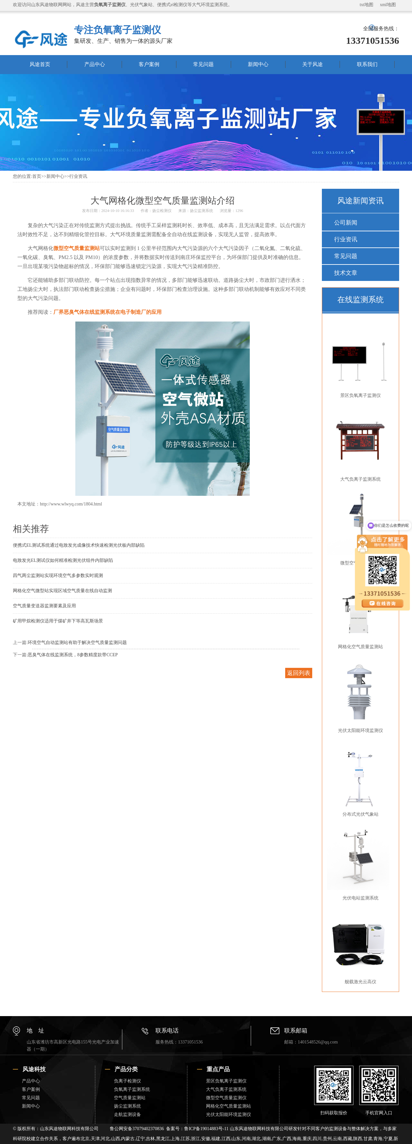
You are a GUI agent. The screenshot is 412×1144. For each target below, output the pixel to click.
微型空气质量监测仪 (359, 528)
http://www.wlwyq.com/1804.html (71, 504)
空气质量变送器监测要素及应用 (44, 605)
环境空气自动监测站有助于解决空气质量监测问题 (77, 642)
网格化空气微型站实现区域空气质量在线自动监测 (62, 590)
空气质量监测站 (129, 1097)
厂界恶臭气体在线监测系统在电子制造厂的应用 (107, 312)
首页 (36, 176)
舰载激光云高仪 (359, 946)
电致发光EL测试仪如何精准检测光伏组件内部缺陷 (63, 560)
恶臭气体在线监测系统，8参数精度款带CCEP (73, 654)
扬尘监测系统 (201, 210)
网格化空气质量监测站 (228, 1106)
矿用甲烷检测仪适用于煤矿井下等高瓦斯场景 (58, 621)
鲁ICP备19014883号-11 (206, 1128)
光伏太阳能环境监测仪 (359, 695)
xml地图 (388, 4)
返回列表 (298, 673)
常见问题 (203, 64)
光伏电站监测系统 (359, 863)
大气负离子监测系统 (359, 444)
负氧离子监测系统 (132, 1089)
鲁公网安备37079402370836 (137, 1128)
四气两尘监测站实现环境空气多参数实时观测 (58, 575)
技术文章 (345, 273)
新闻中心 (258, 64)
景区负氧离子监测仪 (359, 360)
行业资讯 (78, 176)
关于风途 (312, 64)
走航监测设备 (127, 1114)
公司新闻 (345, 222)
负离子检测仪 (127, 1081)
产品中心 (94, 64)
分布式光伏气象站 (359, 779)
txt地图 (366, 4)
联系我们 (367, 64)
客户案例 (149, 64)
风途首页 (40, 64)
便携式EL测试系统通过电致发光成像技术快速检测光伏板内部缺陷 (79, 545)
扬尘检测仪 (162, 210)
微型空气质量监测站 (76, 248)
